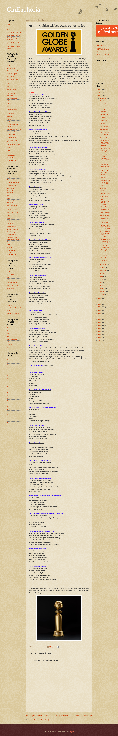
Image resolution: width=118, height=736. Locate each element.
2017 (100, 316)
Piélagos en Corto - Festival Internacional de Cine (103, 49)
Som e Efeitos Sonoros (14, 129)
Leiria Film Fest (101, 45)
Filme (8, 65)
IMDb (8, 29)
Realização (10, 76)
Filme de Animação (13, 71)
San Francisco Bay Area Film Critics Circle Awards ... (105, 143)
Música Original (11, 122)
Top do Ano (10, 153)
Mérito (9, 310)
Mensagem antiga (84, 716)
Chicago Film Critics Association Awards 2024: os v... (105, 158)
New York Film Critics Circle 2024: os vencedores (104, 248)
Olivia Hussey (104, 107)
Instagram (10, 27)
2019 (100, 310)
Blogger (71, 732)
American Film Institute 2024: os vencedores (105, 226)
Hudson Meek (104, 121)
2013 (100, 328)
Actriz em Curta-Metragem (12, 94)
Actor (8, 83)
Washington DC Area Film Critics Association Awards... (104, 174)
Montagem (10, 116)
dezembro (103, 98)
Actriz (8, 86)
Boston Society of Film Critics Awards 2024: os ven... (105, 183)
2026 (100, 90)
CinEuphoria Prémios (13, 35)
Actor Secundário (12, 98)
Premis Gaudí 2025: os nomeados (104, 220)
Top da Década (11, 160)
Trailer (9, 150)
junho (102, 279)
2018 (100, 313)
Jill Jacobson (104, 196)
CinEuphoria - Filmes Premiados (13, 43)
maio (101, 282)
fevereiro (103, 291)
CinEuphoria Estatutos (14, 32)
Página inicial (62, 716)
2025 (100, 93)
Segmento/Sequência (13, 144)
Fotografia (10, 119)
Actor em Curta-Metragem (12, 90)
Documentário (11, 68)
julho (101, 276)
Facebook (10, 24)
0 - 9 (8, 431)
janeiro (102, 294)
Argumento (10, 113)
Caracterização (11, 137)
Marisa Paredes (104, 137)
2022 (100, 301)
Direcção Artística (12, 132)
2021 (100, 304)
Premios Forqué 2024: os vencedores (105, 150)
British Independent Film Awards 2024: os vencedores (104, 203)
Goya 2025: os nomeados (104, 133)
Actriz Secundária (12, 101)
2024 (100, 96)
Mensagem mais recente (37, 716)
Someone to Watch (13, 313)
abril (101, 285)
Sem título (103, 123)
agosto (102, 273)
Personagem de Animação (12, 110)
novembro (103, 264)
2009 (100, 340)
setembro (103, 270)
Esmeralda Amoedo (103, 110)
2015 (100, 322)
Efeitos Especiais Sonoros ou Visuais (13, 238)
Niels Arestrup (104, 260)
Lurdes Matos (104, 130)
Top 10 (9, 347)
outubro (102, 267)
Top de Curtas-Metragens (11, 156)
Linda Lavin (103, 101)
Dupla (8, 106)
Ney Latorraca (104, 114)
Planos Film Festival (102, 54)
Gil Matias (103, 117)
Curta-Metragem (12, 74)
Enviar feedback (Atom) (41, 720)
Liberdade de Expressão (14, 308)
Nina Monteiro (104, 126)
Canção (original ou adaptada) (13, 125)
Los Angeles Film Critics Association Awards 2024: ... (105, 191)
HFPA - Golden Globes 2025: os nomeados (105, 166)
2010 (100, 337)
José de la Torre (105, 215)
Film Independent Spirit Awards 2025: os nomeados (105, 234)
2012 (100, 331)
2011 (100, 334)
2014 (100, 325)
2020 (100, 307)
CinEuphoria (23, 9)
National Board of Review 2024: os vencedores (105, 241)
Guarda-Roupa (11, 134)
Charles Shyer (104, 104)
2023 (100, 298)
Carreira (9, 305)
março (102, 288)
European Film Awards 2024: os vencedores (105, 211)
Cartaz (9, 147)
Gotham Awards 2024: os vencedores (105, 255)
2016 (100, 319)
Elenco (9, 103)
